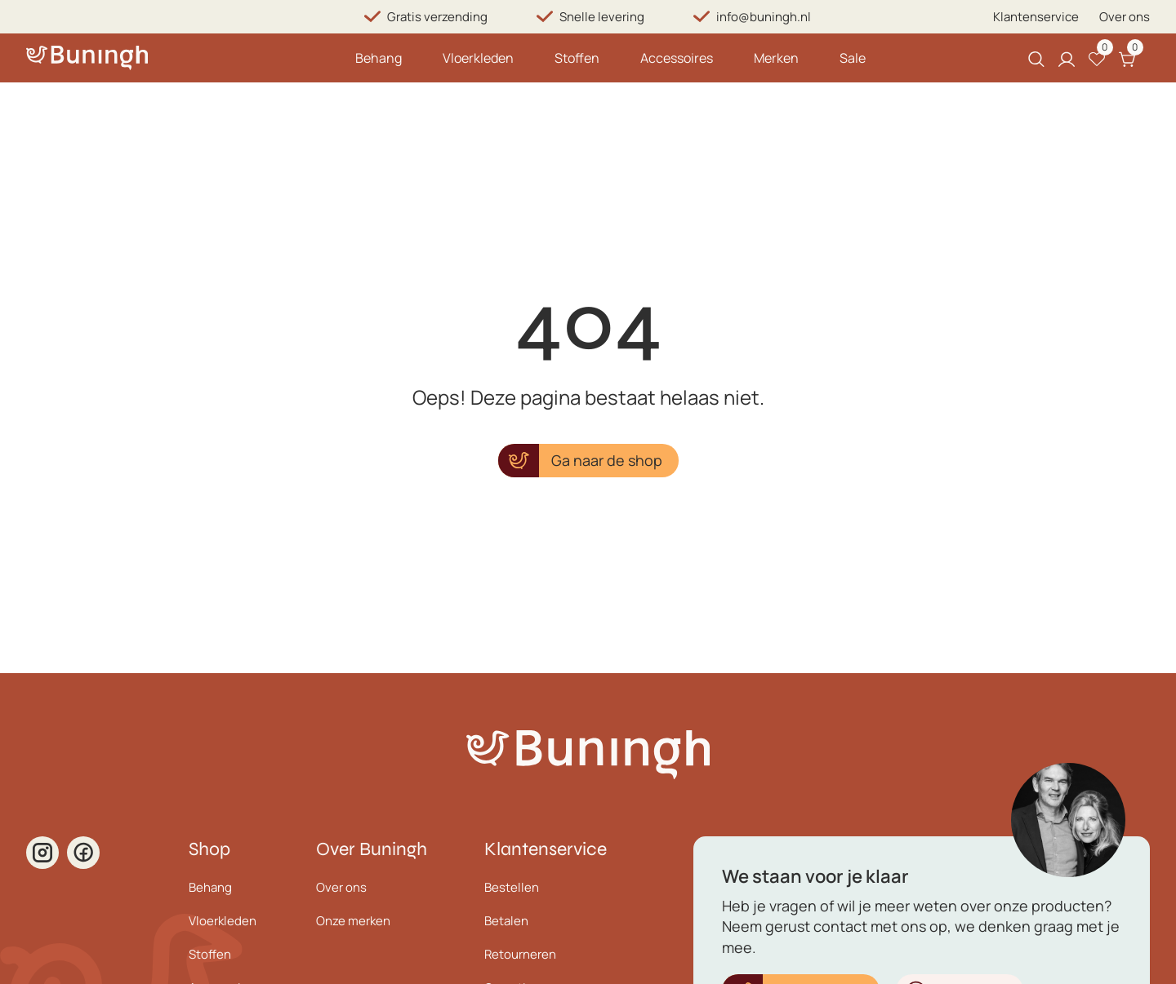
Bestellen (511, 887)
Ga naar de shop (606, 460)
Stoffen (577, 58)
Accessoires (676, 58)
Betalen (506, 920)
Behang (378, 58)
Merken (776, 58)
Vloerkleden (478, 58)
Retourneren (520, 954)
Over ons (1124, 16)
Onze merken (353, 920)
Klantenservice (1036, 16)
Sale (853, 58)
